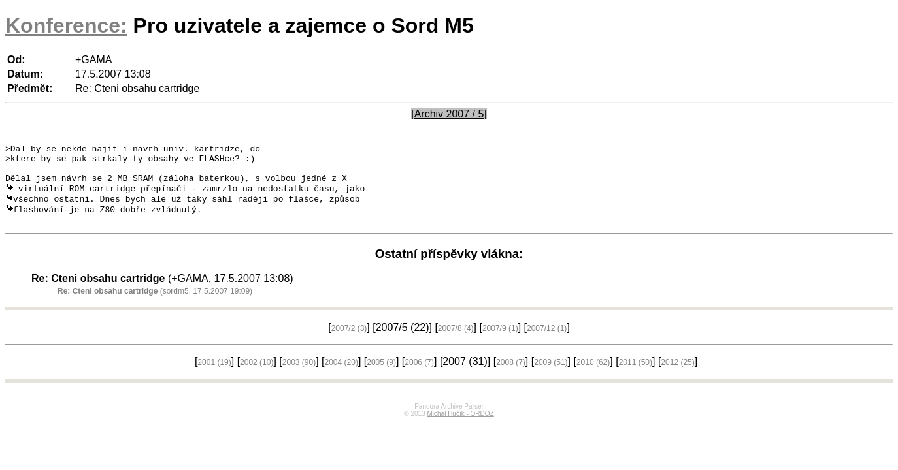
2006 (419, 376)
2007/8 (456, 342)
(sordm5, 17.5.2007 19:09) (155, 304)
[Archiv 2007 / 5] (449, 113)
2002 (256, 376)
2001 (214, 376)
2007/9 (500, 342)
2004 (341, 376)
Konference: (66, 25)
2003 (299, 376)
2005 (381, 376)
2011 (635, 376)
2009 (550, 376)
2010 (593, 376)
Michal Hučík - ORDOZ (460, 427)
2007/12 (547, 342)
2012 (677, 376)
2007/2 (349, 342)
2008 (510, 376)
